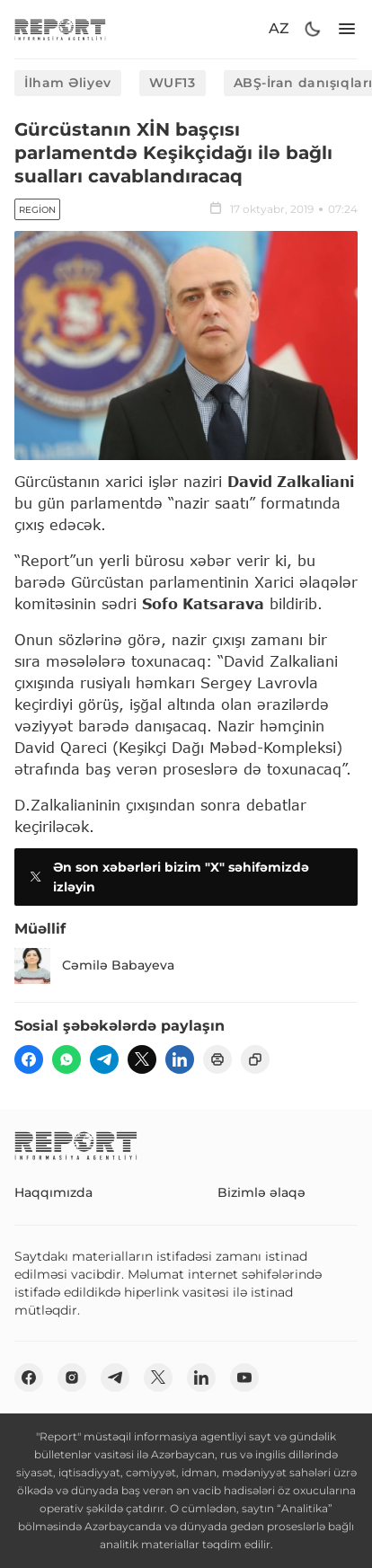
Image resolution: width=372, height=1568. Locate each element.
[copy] (255, 1059)
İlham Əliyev (67, 83)
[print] (217, 1059)
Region (37, 210)
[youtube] (244, 1377)
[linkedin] (179, 1059)
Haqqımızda (53, 1192)
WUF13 (172, 83)
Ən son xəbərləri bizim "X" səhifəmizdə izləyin (167, 877)
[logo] (60, 29)
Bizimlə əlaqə (261, 1192)
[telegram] (104, 1059)
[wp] (66, 1059)
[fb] (28, 1059)
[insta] (72, 1377)
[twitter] (142, 1059)
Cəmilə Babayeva (94, 966)
